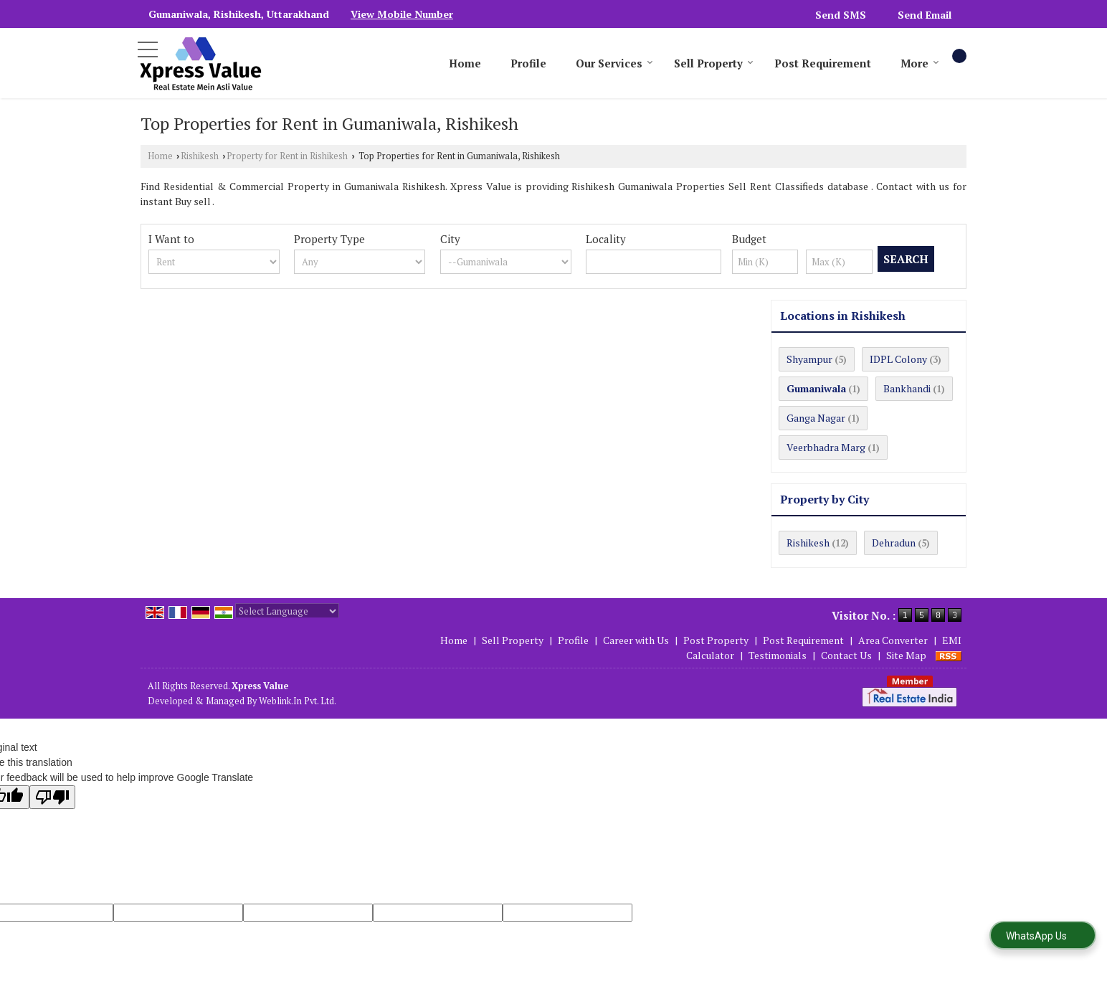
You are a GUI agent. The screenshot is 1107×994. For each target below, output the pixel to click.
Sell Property (714, 63)
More (920, 63)
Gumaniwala (816, 388)
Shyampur (809, 359)
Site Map (906, 655)
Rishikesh (200, 156)
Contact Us (846, 655)
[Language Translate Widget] (287, 611)
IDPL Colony (898, 359)
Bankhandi (907, 388)
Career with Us (636, 640)
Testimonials (778, 655)
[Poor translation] (52, 797)
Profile (528, 63)
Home (465, 63)
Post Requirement (822, 63)
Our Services (614, 63)
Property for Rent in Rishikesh (287, 156)
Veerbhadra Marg (826, 447)
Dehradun (894, 542)
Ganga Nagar (816, 418)
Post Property (716, 640)
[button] (402, 14)
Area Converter (893, 640)
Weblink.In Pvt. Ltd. (297, 701)
